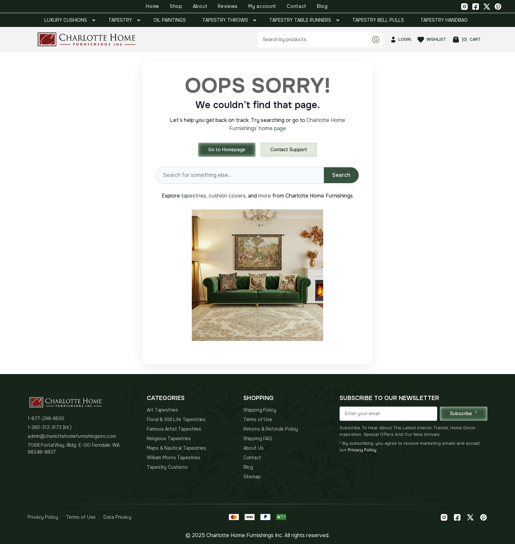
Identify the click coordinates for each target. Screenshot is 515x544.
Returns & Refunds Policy (270, 429)
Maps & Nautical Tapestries (176, 448)
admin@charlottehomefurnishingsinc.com (72, 436)
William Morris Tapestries (173, 458)
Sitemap (252, 477)
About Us (253, 448)
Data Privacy (117, 517)
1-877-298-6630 (46, 418)
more (264, 195)
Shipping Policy (259, 410)
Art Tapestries (162, 410)
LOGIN (401, 39)
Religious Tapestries (168, 438)
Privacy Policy (362, 450)
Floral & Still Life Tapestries (176, 419)
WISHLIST (431, 39)
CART (467, 39)
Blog (322, 6)
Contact (296, 6)
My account (262, 6)
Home (152, 6)
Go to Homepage (226, 150)
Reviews (228, 6)
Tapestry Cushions (167, 467)
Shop (176, 6)
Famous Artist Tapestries (174, 429)
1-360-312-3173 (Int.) (50, 427)
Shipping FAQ (257, 438)
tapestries (193, 195)
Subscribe (463, 413)
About (200, 6)
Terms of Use (257, 419)
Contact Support (288, 150)
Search (341, 175)
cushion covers (227, 195)
